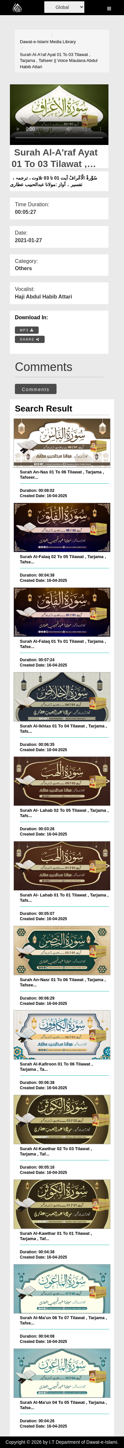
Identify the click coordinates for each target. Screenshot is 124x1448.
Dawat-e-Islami (34, 41)
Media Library (63, 41)
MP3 (27, 330)
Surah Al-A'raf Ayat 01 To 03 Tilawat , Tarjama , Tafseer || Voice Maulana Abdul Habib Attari (59, 60)
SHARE (30, 339)
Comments (36, 389)
